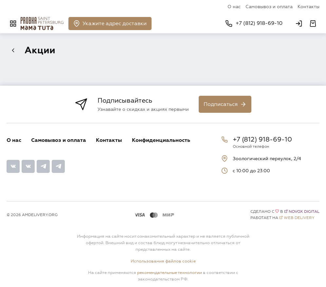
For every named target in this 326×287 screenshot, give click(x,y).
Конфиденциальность (161, 140)
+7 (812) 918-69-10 (262, 139)
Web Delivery (299, 217)
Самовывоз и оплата (269, 6)
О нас (234, 6)
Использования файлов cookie (163, 261)
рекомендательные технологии (169, 272)
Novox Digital (304, 211)
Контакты (308, 6)
